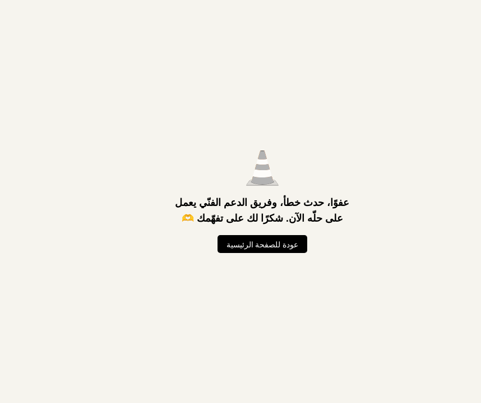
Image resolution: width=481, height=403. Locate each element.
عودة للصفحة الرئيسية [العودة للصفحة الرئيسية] (241, 244)
